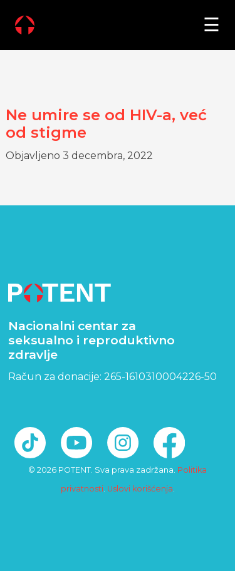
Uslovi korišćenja (140, 488)
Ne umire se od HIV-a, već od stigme (106, 124)
